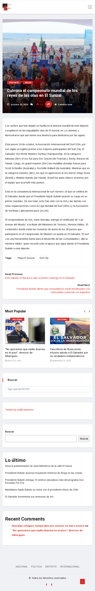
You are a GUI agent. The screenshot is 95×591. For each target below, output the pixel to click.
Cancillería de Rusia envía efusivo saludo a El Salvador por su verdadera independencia (69, 352)
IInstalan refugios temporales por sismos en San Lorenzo (48, 525)
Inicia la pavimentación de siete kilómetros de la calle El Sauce (38, 466)
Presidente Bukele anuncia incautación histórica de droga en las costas (43, 473)
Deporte (14, 82)
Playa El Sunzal (26, 258)
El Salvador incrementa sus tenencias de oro (29, 496)
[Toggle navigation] (88, 7)
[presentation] (84, 311)
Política (36, 566)
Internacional (69, 566)
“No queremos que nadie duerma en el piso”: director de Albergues (25, 352)
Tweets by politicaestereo (19, 409)
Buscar (9, 431)
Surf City (44, 258)
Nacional (17, 319)
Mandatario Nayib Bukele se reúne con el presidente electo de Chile (41, 489)
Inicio (28, 82)
